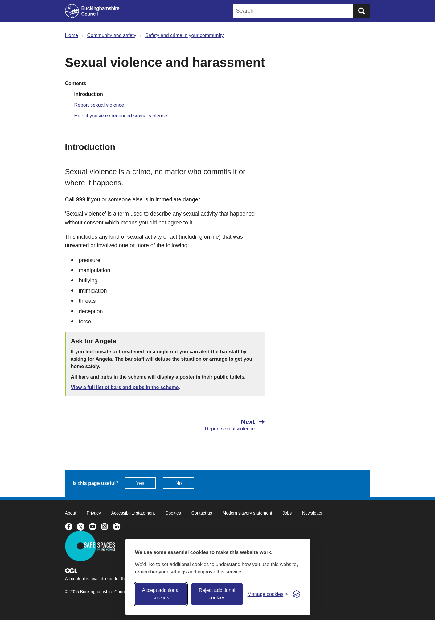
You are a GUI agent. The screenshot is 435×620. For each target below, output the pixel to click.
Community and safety (111, 35)
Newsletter (312, 513)
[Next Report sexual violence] (218, 424)
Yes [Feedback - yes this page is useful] (140, 483)
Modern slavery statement (247, 513)
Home (71, 35)
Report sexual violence (99, 105)
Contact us (201, 513)
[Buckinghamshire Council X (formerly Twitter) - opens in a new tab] (83, 526)
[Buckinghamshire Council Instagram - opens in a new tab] (107, 526)
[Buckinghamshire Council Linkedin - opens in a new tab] (118, 526)
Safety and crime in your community (184, 35)
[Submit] (361, 11)
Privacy (94, 513)
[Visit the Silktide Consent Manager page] (296, 594)
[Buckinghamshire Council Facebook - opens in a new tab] (71, 526)
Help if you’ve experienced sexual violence (120, 115)
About (70, 513)
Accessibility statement (133, 513)
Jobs (287, 513)
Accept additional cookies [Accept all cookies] (160, 594)
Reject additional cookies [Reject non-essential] (217, 594)
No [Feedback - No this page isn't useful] (178, 483)
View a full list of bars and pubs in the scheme (125, 387)
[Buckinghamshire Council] (92, 11)
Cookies (173, 513)
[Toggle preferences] (268, 594)
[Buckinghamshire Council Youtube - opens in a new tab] (95, 526)
